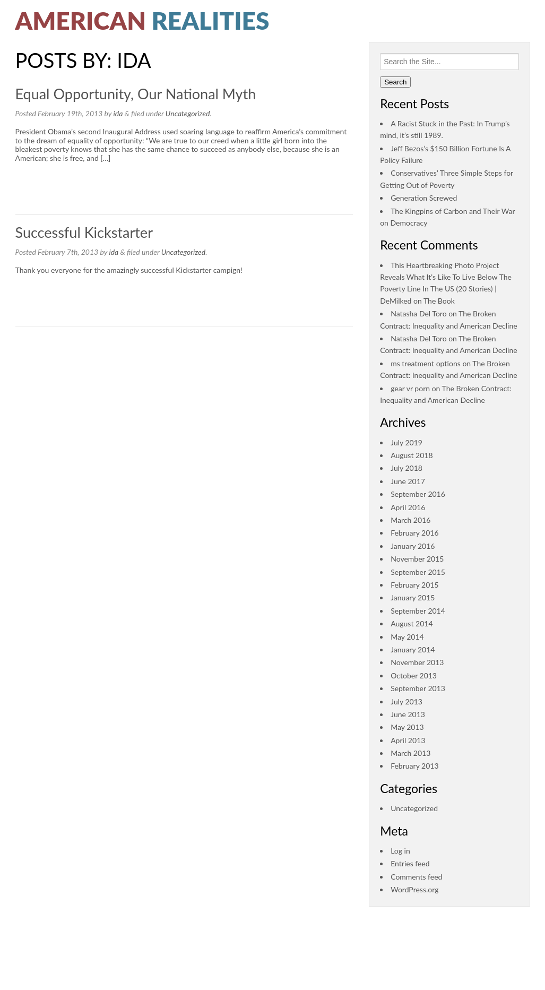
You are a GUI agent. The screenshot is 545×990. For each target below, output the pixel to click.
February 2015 (414, 584)
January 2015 (413, 597)
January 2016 (413, 545)
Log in (400, 850)
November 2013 (417, 662)
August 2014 (411, 623)
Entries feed (410, 863)
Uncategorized (188, 113)
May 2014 (407, 636)
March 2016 (410, 519)
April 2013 (408, 740)
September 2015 (418, 571)
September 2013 (418, 688)
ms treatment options (426, 363)
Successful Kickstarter (84, 232)
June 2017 (408, 481)
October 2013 (414, 675)
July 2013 (406, 701)
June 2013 (408, 714)
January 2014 (413, 649)
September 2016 (418, 493)
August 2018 (411, 455)
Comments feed (416, 876)
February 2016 (414, 532)
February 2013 (414, 765)
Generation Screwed (424, 197)
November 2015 (417, 558)
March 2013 (410, 752)
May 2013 (407, 726)
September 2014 (418, 610)
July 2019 (406, 442)
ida (118, 113)
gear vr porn (410, 388)
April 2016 (408, 507)
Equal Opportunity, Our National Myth (135, 93)
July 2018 (406, 467)
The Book (439, 300)
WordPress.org (414, 889)
